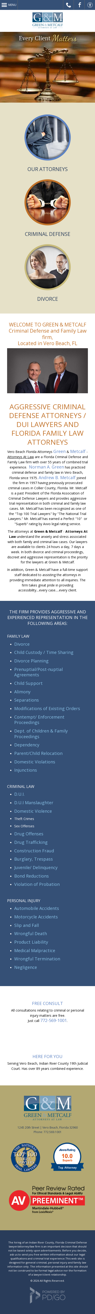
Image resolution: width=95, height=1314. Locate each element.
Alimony (22, 692)
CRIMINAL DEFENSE (47, 234)
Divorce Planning (31, 661)
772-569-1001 (53, 1020)
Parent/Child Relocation (38, 753)
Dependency (26, 745)
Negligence (25, 967)
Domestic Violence (33, 811)
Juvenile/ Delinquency (36, 867)
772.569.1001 (53, 1132)
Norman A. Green (46, 467)
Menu (12, 5)
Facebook (79, 5)
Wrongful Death (30, 933)
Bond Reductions (31, 876)
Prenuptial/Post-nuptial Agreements (38, 672)
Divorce (22, 644)
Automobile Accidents (36, 908)
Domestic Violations (34, 762)
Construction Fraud (34, 851)
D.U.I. (19, 794)
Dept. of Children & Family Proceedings (41, 733)
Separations (26, 700)
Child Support (28, 683)
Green (59, 451)
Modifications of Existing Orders (47, 708)
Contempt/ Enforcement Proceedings (39, 719)
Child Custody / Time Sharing (43, 652)
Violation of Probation (37, 884)
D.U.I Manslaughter (33, 802)
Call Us (68, 5)
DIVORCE (47, 299)
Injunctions (25, 770)
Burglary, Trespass (33, 859)
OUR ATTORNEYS (47, 169)
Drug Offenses (28, 834)
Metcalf (78, 451)
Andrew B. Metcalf (57, 477)
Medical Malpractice (34, 950)
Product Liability (31, 942)
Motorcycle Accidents (36, 917)
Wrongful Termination (37, 959)
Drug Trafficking (31, 842)
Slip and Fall (26, 925)
